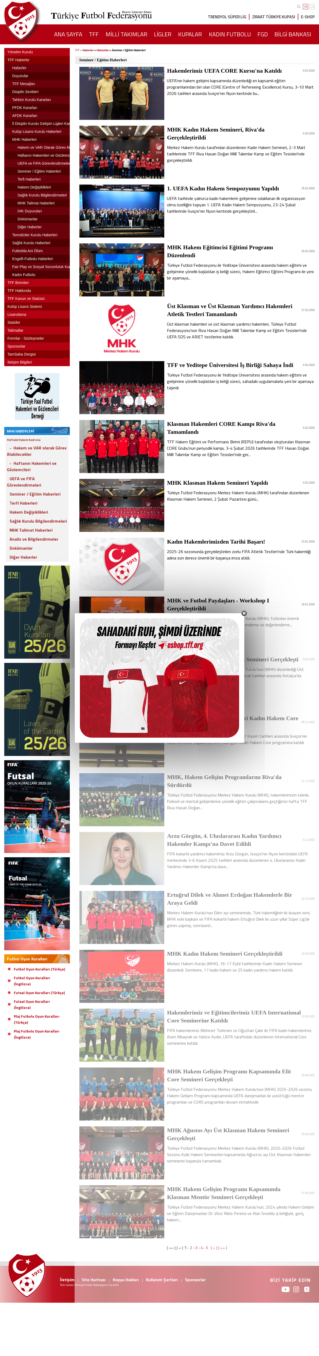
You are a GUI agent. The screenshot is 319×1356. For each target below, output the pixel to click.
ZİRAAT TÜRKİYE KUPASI (273, 17)
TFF (77, 50)
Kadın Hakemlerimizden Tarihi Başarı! (216, 541)
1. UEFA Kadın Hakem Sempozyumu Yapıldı (223, 188)
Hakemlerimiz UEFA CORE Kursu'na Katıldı (224, 70)
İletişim (67, 1279)
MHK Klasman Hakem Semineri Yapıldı (217, 482)
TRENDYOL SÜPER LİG (227, 17)
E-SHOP (308, 17)
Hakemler (102, 50)
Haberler (87, 50)
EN (312, 7)
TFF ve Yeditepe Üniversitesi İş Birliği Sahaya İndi (230, 365)
